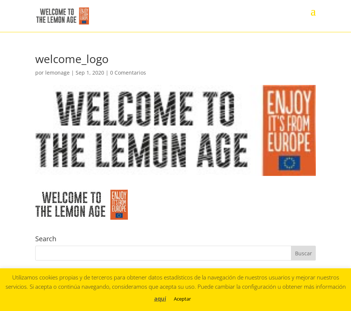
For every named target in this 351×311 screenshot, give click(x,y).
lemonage (57, 72)
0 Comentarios (128, 72)
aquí (160, 298)
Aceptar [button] (182, 298)
